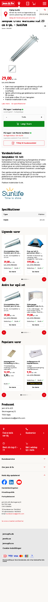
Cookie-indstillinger (12, 548)
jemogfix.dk (8, 534)
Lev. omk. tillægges (8, 82)
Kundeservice (8, 459)
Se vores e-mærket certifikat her (13, 521)
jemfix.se (7, 539)
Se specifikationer (18, 104)
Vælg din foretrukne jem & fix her (22, 18)
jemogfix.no (8, 543)
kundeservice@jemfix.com (15, 514)
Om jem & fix (8, 467)
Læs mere (6, 104)
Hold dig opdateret (11, 475)
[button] (22, 279)
